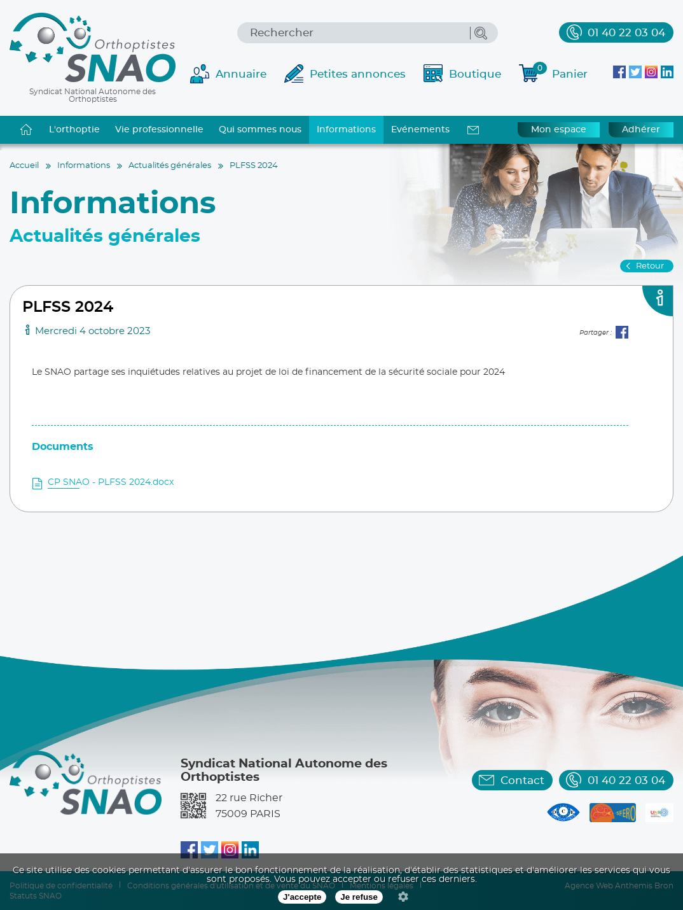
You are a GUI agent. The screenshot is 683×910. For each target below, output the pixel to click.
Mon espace (558, 129)
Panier (560, 73)
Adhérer (641, 129)
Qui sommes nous (260, 129)
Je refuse (359, 897)
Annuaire (241, 74)
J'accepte (302, 897)
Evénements (420, 129)
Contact (522, 780)
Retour (650, 266)
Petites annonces (358, 74)
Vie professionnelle (159, 129)
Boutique (475, 74)
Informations (346, 129)
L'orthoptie (74, 129)
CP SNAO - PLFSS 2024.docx (111, 482)
